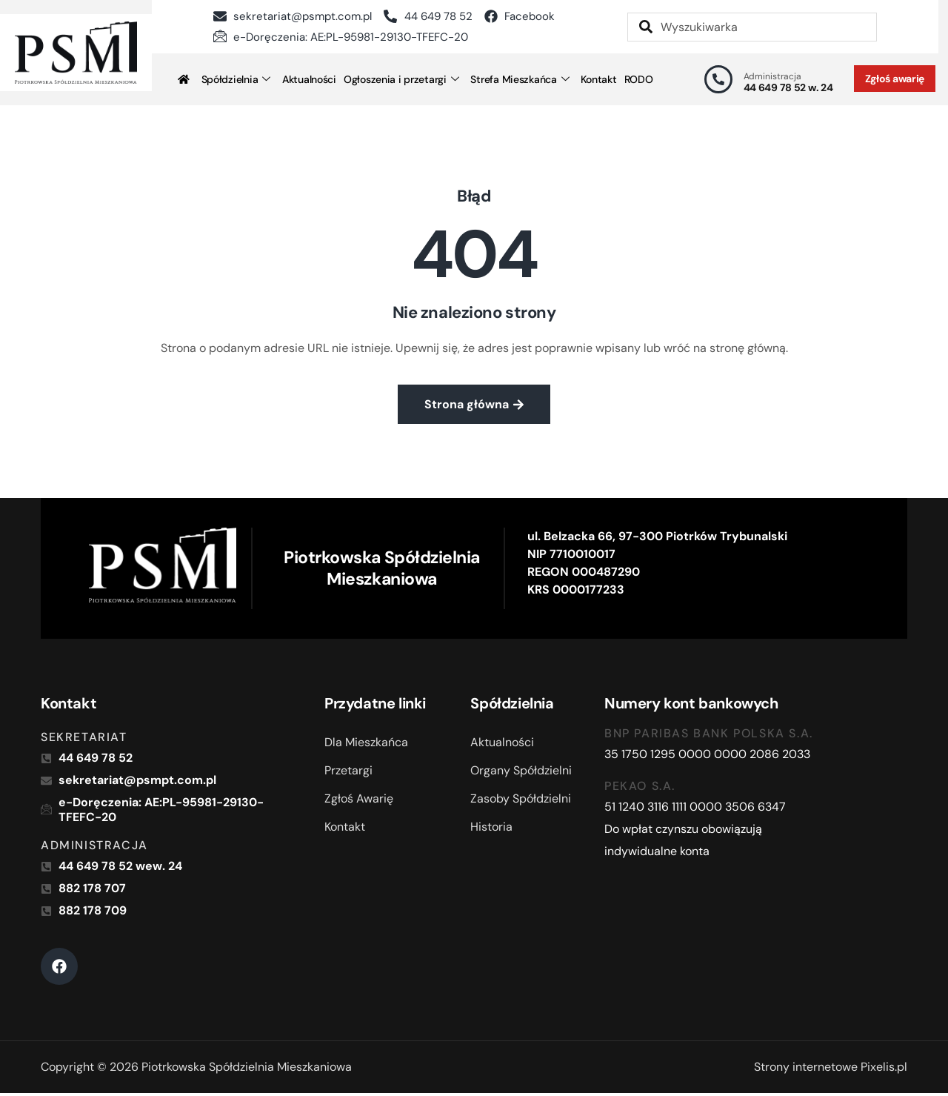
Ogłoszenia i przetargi (401, 79)
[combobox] (752, 27)
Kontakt (598, 79)
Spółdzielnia (235, 79)
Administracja (773, 76)
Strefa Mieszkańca (519, 79)
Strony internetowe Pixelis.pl (830, 1069)
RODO (638, 79)
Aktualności (309, 79)
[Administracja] (718, 79)
